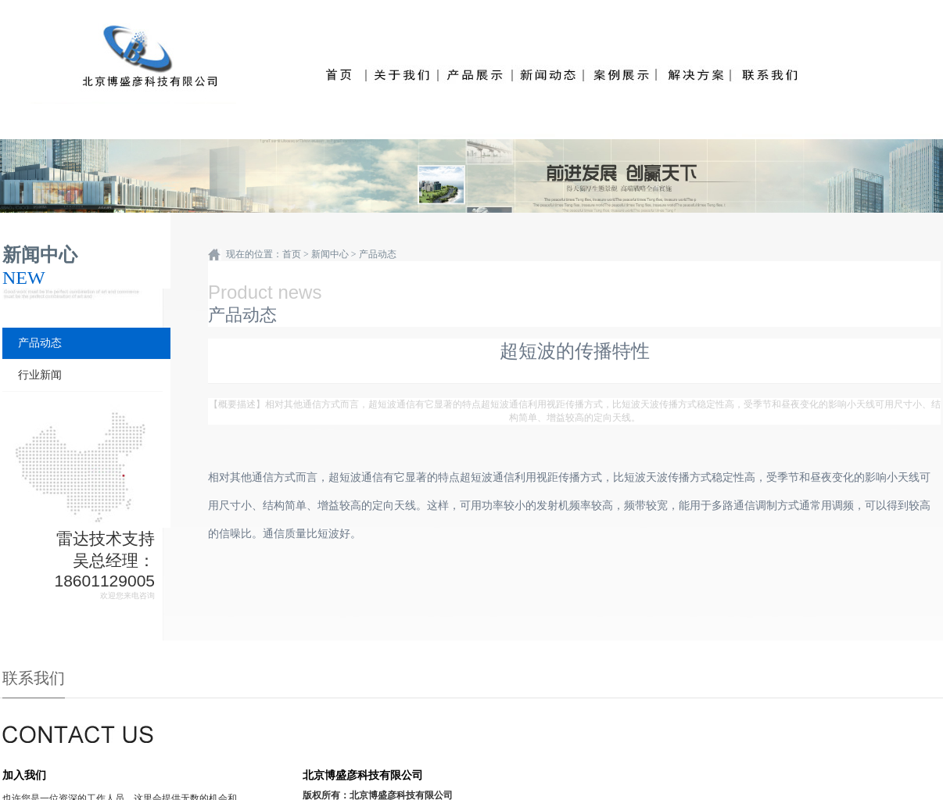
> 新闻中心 (326, 254)
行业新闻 (40, 375)
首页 (291, 254)
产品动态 (40, 343)
